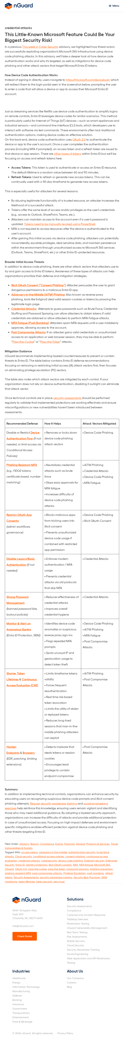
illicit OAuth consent (60, 864)
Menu (116, 5)
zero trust (59, 881)
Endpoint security (94, 860)
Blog (69, 986)
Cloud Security (75, 945)
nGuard (9, 868)
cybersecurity (49, 860)
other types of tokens (67, 153)
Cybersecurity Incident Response (86, 914)
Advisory (24, 843)
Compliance (47, 843)
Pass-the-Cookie (23, 341)
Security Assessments (26, 877)
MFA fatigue (86, 864)
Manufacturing (21, 991)
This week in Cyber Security (40, 46)
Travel (114, 843)
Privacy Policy (65, 1033)
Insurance (18, 1004)
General (80, 843)
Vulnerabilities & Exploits (18, 847)
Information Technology (26, 986)
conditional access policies (48, 856)
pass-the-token (56, 868)
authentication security (81, 852)
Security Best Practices (86, 877)
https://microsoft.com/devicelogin (88, 79)
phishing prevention (101, 868)
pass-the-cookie (37, 868)
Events (59, 843)
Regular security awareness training (53, 803)
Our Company (75, 978)
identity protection (36, 864)
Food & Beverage (22, 1021)
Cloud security (23, 856)
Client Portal (24, 936)
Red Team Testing (77, 932)
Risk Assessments (77, 936)
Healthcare (19, 978)
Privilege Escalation (74, 873)
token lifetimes (27, 881)
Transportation (21, 1012)
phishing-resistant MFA (18, 873)
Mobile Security (76, 940)
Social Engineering (77, 953)
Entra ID (20, 864)
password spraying (77, 868)
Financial (69, 843)
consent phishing (75, 856)
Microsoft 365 (102, 864)
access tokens (29, 852)
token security (44, 881)
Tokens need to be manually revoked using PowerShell (59, 224)
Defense (17, 995)
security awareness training (56, 877)
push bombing (95, 873)
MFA (75, 864)
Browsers (29, 752)
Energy (16, 982)
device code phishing (70, 860)
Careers (71, 982)
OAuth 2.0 (79, 139)
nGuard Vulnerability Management (87, 927)
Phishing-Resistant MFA (21, 464)
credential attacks (29, 860)
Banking (17, 999)
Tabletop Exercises (77, 919)
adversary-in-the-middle (53, 852)
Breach (34, 843)
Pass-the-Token (50, 341)
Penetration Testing (78, 923)
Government (19, 1008)
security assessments (67, 397)
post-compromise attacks (47, 873)
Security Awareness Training (83, 949)
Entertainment (20, 1017)
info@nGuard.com (23, 925)
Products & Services (97, 843)
